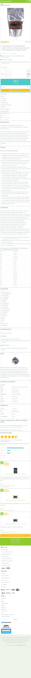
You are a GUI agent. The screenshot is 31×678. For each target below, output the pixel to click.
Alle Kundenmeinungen (15, 535)
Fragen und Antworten (15, 109)
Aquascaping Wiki (4, 603)
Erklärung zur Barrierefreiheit (7, 614)
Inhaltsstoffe (15, 100)
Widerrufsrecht (4, 610)
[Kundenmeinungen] (5, 42)
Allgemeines (15, 107)
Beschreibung (15, 94)
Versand (17, 83)
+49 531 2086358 (5, 119)
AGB (2, 612)
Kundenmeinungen (15, 111)
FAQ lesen (4, 115)
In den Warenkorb (15, 90)
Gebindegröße (4, 67)
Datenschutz (3, 609)
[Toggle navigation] (1, 1)
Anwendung (15, 98)
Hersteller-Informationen (15, 104)
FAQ (2, 600)
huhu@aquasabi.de (6, 117)
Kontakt (2, 605)
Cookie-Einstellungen (5, 616)
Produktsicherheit (15, 102)
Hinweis (15, 96)
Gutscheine (3, 598)
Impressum (3, 607)
